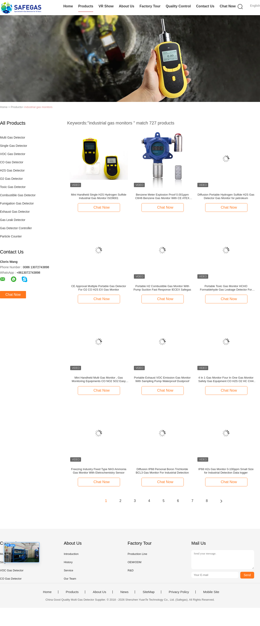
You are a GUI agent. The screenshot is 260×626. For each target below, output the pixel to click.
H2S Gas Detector (12, 170)
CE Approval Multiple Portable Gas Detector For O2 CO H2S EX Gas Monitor (98, 287)
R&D (130, 570)
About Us (126, 6)
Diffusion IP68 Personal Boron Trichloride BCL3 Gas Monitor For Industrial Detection (162, 470)
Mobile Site (211, 591)
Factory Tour (150, 6)
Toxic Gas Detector (13, 187)
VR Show (106, 6)
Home (68, 6)
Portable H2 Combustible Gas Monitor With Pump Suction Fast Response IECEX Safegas (162, 287)
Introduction (71, 554)
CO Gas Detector (11, 162)
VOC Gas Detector (12, 154)
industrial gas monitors (38, 107)
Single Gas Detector (13, 145)
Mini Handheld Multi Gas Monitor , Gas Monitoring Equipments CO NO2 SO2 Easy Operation (99, 379)
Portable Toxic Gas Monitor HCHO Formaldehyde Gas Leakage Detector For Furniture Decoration (226, 287)
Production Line (137, 554)
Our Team (70, 578)
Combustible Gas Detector (18, 195)
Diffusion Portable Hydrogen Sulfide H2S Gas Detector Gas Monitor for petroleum (226, 196)
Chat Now (228, 6)
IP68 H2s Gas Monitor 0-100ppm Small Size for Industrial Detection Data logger (226, 470)
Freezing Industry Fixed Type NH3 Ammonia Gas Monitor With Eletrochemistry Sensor (98, 470)
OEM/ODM (134, 562)
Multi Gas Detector (12, 137)
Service (68, 570)
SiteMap (148, 591)
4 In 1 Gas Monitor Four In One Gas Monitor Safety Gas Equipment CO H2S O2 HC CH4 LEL (226, 379)
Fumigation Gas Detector (17, 203)
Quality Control (178, 6)
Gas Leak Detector (12, 220)
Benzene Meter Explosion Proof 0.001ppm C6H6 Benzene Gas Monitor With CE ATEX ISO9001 (162, 196)
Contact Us (205, 6)
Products (85, 6)
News (124, 591)
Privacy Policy (179, 591)
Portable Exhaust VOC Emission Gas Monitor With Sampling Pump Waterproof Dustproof (162, 379)
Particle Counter (11, 236)
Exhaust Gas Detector (15, 211)
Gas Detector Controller (16, 228)
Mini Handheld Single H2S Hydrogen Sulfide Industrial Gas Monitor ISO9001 (98, 196)
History (68, 562)
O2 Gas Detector (11, 178)
